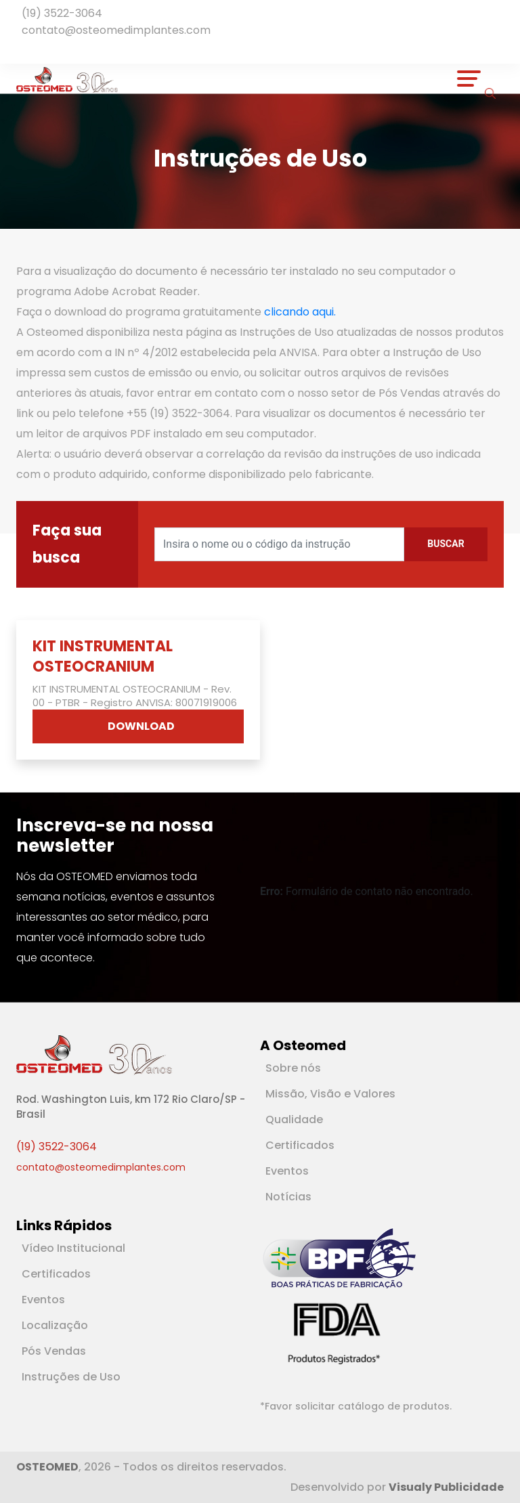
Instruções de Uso (71, 1377)
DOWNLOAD (141, 726)
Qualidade (294, 1119)
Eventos (287, 1171)
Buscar (445, 543)
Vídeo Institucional (73, 1248)
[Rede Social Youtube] (40, 49)
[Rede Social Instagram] (46, 49)
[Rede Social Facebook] (27, 49)
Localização (55, 1325)
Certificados (299, 1145)
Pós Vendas (54, 1351)
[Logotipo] (67, 78)
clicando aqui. (300, 312)
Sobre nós (293, 1068)
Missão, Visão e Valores (330, 1094)
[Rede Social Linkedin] (35, 49)
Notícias (288, 1196)
